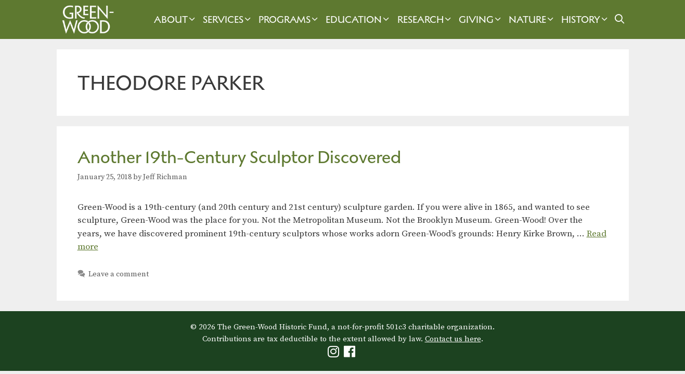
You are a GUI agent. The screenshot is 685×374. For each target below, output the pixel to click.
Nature (532, 19)
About (176, 19)
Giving (481, 19)
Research (425, 19)
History (585, 19)
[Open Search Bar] (619, 19)
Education (359, 19)
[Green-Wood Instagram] (335, 354)
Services (228, 19)
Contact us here (453, 339)
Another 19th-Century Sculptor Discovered (239, 157)
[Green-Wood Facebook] (351, 354)
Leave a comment (118, 274)
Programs (289, 19)
